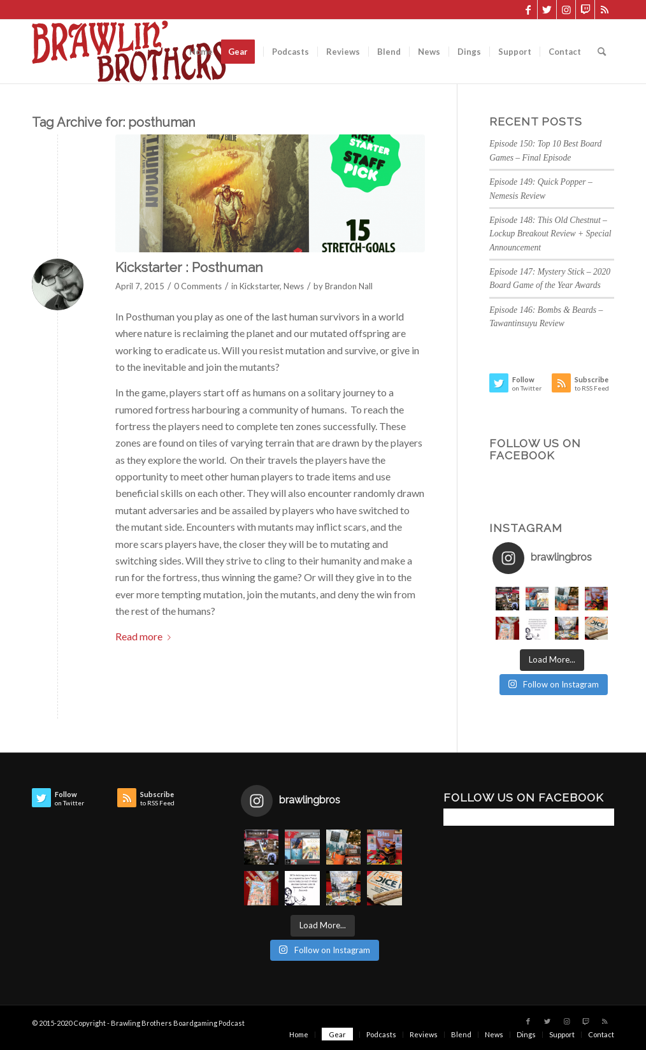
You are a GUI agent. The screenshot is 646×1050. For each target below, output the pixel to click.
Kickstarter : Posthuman (189, 267)
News (294, 286)
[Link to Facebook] (528, 9)
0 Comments (198, 286)
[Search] (601, 51)
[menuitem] (201, 51)
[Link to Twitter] (547, 9)
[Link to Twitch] (585, 9)
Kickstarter (260, 286)
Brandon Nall (349, 286)
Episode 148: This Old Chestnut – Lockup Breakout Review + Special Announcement (550, 233)
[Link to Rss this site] (604, 9)
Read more (145, 636)
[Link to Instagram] (566, 9)
